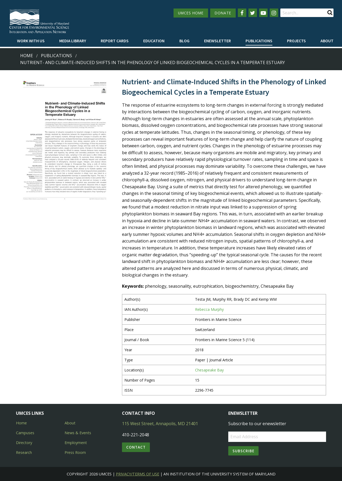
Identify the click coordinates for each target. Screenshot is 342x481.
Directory (24, 442)
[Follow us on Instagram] (274, 13)
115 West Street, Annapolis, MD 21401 (160, 423)
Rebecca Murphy (209, 309)
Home (26, 55)
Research (24, 452)
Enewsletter (217, 40)
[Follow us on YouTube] (263, 13)
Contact (136, 447)
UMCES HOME (191, 12)
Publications (259, 40)
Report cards (115, 40)
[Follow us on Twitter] (252, 13)
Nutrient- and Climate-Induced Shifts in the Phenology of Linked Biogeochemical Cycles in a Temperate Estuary (152, 62)
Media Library (72, 40)
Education (153, 40)
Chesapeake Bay (209, 370)
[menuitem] (31, 40)
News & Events (78, 432)
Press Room (75, 452)
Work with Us (31, 40)
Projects (296, 40)
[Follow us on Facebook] (242, 13)
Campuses (25, 432)
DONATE (223, 12)
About (326, 40)
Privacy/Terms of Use (137, 473)
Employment (76, 442)
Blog (184, 40)
